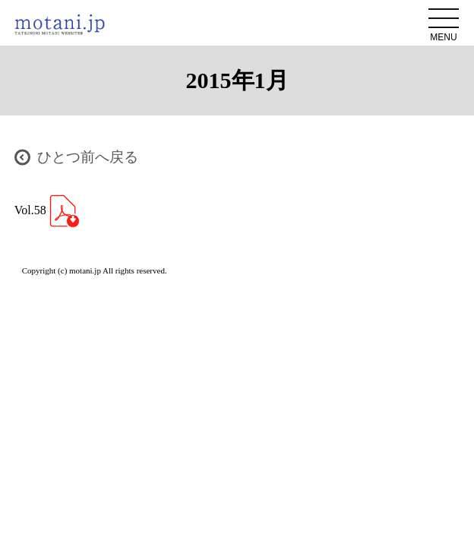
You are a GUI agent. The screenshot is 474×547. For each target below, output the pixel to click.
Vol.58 (46, 210)
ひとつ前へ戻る (87, 157)
